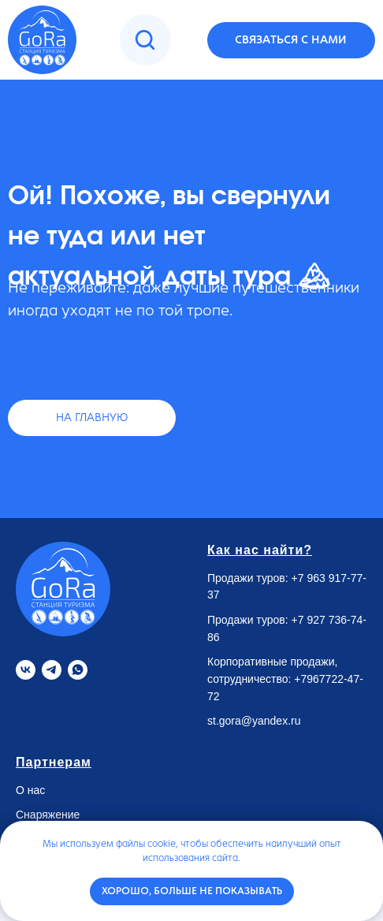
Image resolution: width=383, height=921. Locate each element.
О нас (30, 790)
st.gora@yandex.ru (254, 720)
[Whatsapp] (77, 670)
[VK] (25, 670)
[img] (145, 39)
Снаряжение (48, 814)
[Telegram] (51, 670)
